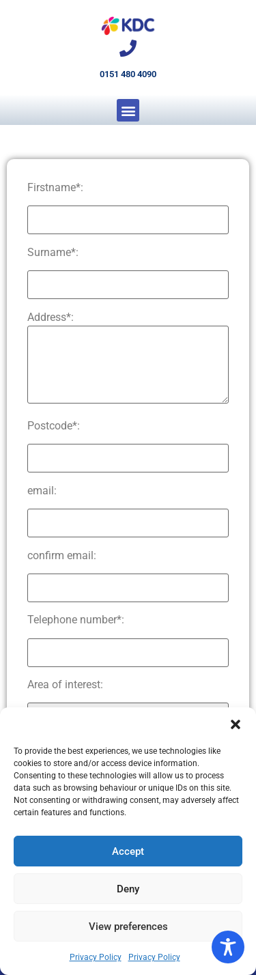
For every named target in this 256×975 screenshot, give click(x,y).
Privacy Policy (96, 957)
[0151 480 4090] (128, 48)
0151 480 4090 (128, 74)
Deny (128, 889)
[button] (235, 724)
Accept (128, 851)
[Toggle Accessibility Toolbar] (228, 947)
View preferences (128, 926)
